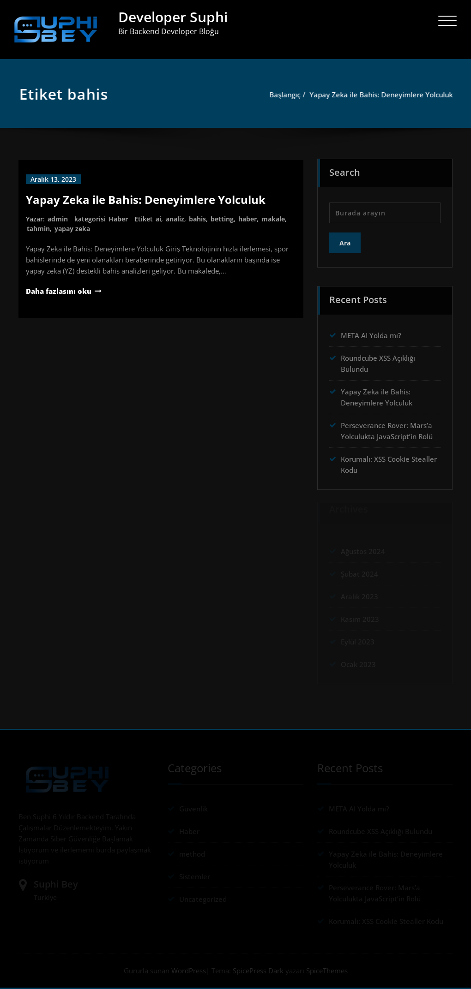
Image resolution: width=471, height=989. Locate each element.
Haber (118, 218)
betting (222, 218)
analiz (175, 218)
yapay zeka (72, 228)
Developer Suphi (173, 16)
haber (247, 218)
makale (273, 218)
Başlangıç (287, 94)
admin (58, 218)
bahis (197, 218)
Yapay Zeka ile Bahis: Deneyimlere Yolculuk (383, 94)
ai (158, 218)
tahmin (38, 228)
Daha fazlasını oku (58, 291)
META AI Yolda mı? (371, 332)
